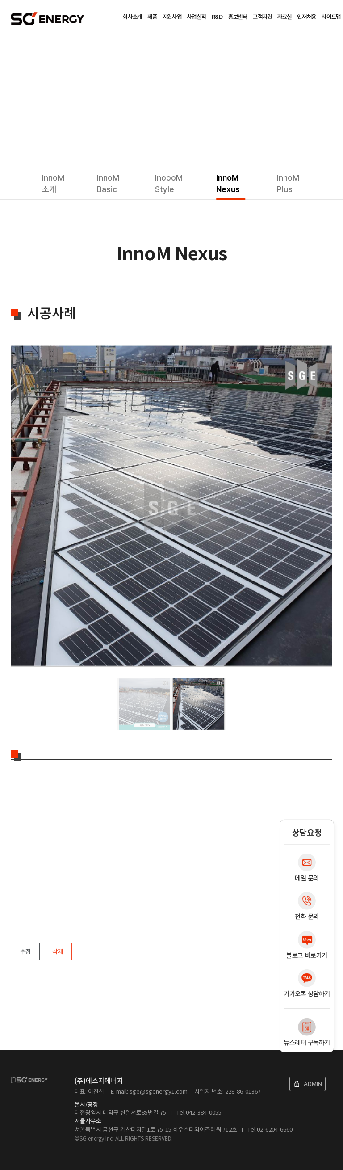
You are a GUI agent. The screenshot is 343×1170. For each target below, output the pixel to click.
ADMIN (307, 1084)
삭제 (57, 951)
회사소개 (132, 16)
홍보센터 (237, 16)
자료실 (284, 16)
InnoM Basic (108, 183)
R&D (217, 16)
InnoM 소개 (53, 183)
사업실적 (196, 16)
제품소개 (41, 47)
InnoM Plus (288, 183)
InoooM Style (169, 183)
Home (14, 47)
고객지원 (262, 16)
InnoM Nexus (228, 183)
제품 (152, 16)
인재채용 (306, 16)
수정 (25, 951)
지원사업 (172, 16)
